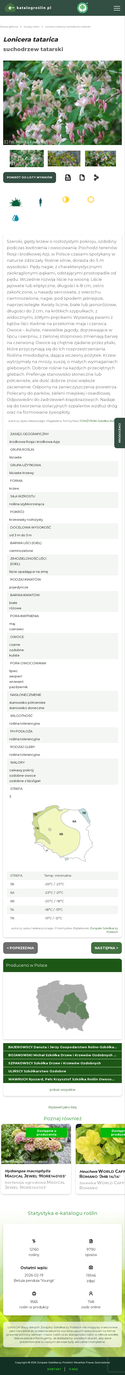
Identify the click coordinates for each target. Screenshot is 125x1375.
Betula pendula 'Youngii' (34, 1280)
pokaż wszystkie (63, 1090)
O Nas (73, 1369)
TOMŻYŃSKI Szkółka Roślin (98, 421)
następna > (106, 948)
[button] (27, 158)
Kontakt (54, 1369)
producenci (119, 433)
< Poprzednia (20, 948)
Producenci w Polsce (26, 965)
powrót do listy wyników (29, 177)
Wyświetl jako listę (62, 1107)
